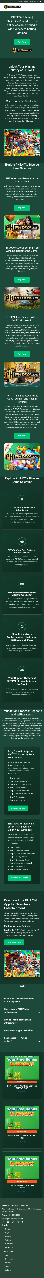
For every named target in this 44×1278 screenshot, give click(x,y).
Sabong (8, 1270)
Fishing (8, 1263)
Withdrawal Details (19, 878)
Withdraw (8, 1240)
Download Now (14, 942)
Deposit (8, 1236)
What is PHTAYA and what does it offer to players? (19, 1000)
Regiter (8, 1229)
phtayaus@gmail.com (15, 1219)
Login (7, 1233)
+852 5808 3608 (13, 1215)
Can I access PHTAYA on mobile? (15, 1039)
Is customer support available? (18, 1030)
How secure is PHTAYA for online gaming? (16, 1010)
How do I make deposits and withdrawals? (17, 1021)
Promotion (9, 1247)
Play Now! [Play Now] (21, 42)
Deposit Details (18, 808)
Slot (6, 1255)
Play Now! (21, 208)
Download (9, 1244)
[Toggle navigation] (37, 7)
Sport (7, 1266)
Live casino (9, 1259)
